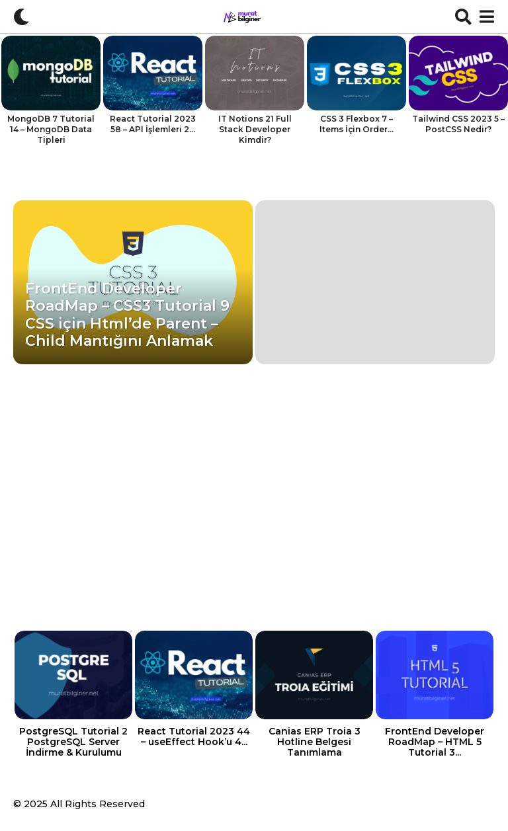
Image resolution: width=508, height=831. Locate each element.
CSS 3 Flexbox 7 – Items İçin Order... (356, 124)
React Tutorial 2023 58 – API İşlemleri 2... (153, 124)
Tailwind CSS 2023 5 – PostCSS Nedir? (458, 124)
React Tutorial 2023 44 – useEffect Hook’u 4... (194, 736)
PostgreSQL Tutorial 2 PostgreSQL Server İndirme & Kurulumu (73, 741)
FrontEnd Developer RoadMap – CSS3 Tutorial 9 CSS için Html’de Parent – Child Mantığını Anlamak (127, 315)
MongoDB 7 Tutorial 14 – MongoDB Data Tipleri (51, 129)
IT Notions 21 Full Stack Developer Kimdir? (255, 129)
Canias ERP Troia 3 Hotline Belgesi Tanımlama (314, 741)
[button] (21, 16)
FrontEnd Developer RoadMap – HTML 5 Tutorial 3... (434, 741)
